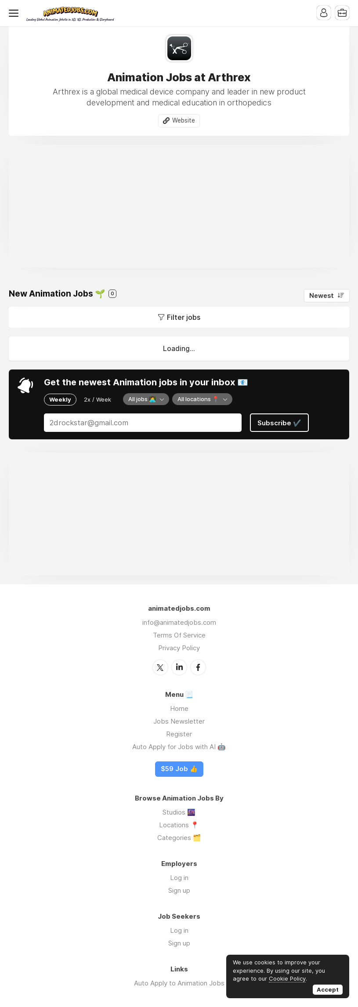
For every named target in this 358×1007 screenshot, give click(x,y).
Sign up (179, 890)
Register (179, 734)
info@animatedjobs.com (179, 622)
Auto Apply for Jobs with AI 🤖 (179, 747)
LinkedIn (179, 667)
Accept (328, 989)
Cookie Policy (287, 978)
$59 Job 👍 (179, 769)
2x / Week (97, 399)
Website (183, 120)
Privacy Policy (179, 648)
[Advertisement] (179, 206)
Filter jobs (183, 317)
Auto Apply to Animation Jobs (179, 983)
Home (179, 708)
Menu (15, 13)
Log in (179, 877)
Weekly (60, 399)
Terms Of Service (179, 635)
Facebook (198, 667)
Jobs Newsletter (179, 721)
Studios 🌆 (179, 812)
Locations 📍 (179, 825)
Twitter (160, 667)
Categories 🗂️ (179, 837)
